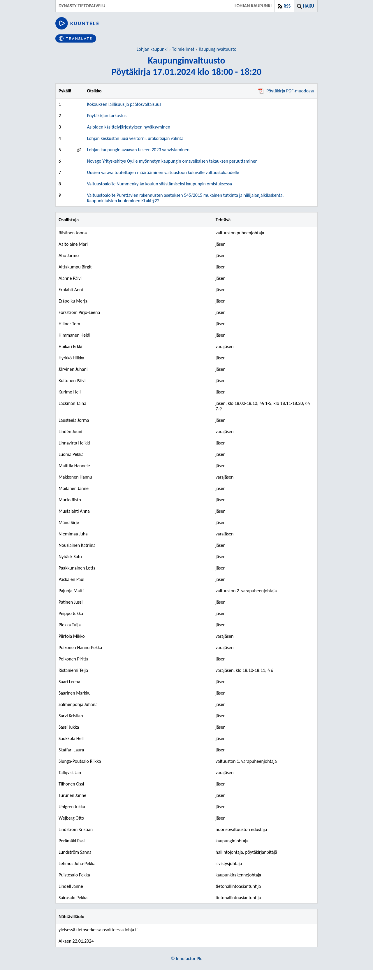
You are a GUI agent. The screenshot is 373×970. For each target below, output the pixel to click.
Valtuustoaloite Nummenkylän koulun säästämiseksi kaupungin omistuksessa (159, 184)
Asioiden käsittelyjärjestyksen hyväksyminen (128, 127)
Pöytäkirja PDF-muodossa (286, 91)
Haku (308, 6)
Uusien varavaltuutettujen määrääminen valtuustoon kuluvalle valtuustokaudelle (163, 172)
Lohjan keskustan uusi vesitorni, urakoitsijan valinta (135, 138)
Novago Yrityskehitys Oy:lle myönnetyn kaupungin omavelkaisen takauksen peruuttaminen (172, 161)
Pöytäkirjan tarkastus (106, 115)
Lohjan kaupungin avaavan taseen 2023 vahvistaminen (138, 149)
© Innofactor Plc (186, 958)
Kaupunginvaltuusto (217, 49)
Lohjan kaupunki (152, 49)
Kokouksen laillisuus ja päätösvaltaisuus (124, 104)
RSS (287, 6)
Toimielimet (183, 49)
